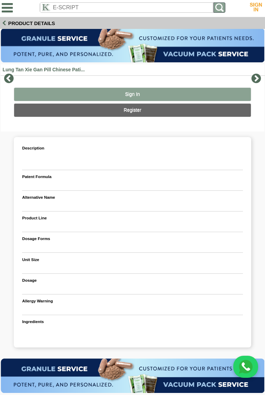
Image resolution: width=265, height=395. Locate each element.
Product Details (31, 23)
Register (132, 110)
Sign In (132, 94)
